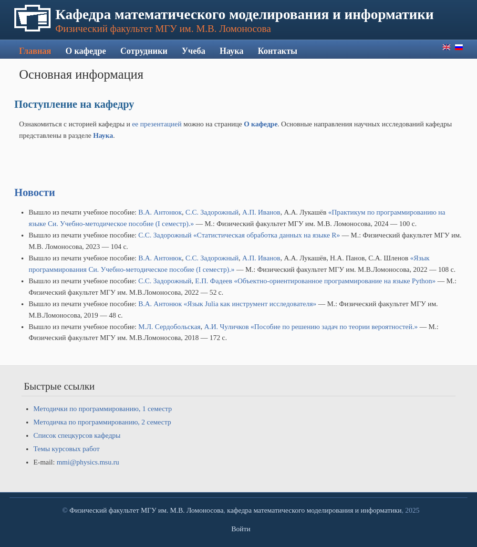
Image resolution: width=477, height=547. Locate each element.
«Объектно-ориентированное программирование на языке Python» (335, 281)
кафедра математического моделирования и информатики (314, 510)
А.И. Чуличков (226, 326)
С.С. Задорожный (212, 212)
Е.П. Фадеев (213, 281)
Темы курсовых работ (66, 449)
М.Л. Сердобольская (169, 326)
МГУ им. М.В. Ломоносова (182, 510)
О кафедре (85, 51)
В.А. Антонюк (160, 212)
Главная (35, 51)
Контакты (278, 51)
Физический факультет (104, 510)
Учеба (193, 51)
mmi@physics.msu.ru (88, 462)
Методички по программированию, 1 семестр (102, 409)
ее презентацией (158, 124)
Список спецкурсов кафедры (77, 435)
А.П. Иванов (261, 212)
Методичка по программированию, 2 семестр (102, 422)
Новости (34, 192)
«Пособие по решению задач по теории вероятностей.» (333, 326)
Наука (231, 51)
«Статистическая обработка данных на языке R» (266, 235)
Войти (240, 529)
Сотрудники (143, 51)
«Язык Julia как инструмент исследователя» (250, 304)
